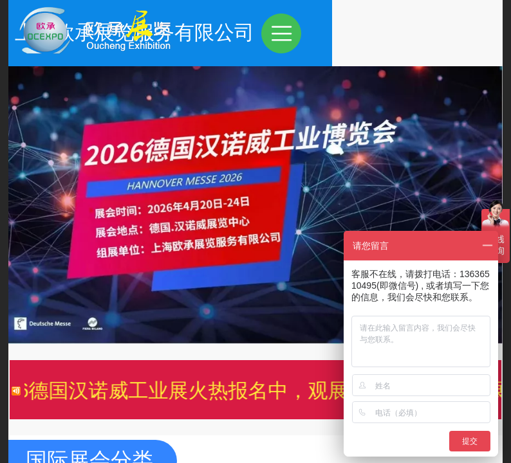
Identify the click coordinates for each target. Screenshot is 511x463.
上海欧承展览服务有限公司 (305, 32)
